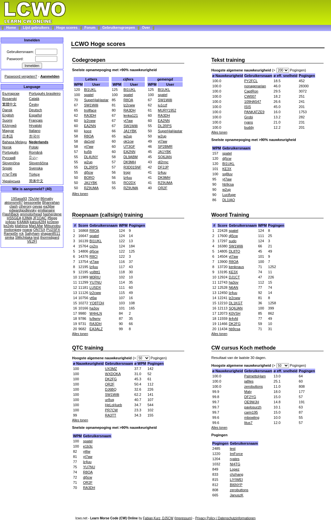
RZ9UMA (91, 188)
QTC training (87, 348)
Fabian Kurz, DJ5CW (158, 518)
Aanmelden (49, 76)
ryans (248, 122)
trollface (90, 110)
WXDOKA (113, 374)
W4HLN (96, 313)
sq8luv (227, 174)
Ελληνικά (9, 125)
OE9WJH (251, 402)
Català (34, 99)
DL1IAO (228, 200)
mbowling (251, 417)
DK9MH (129, 162)
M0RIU (95, 277)
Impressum (183, 518)
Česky (34, 104)
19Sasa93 (19, 198)
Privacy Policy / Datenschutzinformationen (225, 518)
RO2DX (129, 183)
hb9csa (228, 184)
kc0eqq (53, 222)
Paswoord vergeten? (21, 76)
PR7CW (111, 410)
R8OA (89, 136)
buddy (249, 127)
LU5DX (95, 287)
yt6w (93, 298)
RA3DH (90, 115)
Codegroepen (88, 60)
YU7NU (95, 282)
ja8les (249, 381)
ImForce (236, 454)
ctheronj (25, 206)
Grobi (248, 117)
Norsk (7, 147)
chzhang (236, 474)
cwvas (37, 206)
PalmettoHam (255, 376)
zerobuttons (253, 386)
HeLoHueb (113, 405)
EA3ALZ (96, 329)
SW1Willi (91, 105)
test (36, 237)
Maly (248, 392)
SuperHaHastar (96, 100)
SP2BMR (165, 146)
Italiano (34, 131)
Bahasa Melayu (14, 142)
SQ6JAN (165, 157)
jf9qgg (52, 218)
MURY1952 (167, 110)
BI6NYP (236, 485)
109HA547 (252, 101)
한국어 (34, 136)
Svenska (36, 168)
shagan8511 (50, 233)
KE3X (226, 169)
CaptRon (251, 91)
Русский (9, 158)
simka (9, 237)
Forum (90, 27)
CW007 (250, 96)
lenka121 (130, 115)
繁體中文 (9, 104)
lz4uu (127, 177)
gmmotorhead (31, 214)
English (8, 115)
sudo (233, 241)
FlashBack (10, 214)
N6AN (233, 287)
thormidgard (49, 237)
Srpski (7, 168)
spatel (88, 95)
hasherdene (52, 214)
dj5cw (88, 172)
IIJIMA (27, 218)
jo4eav (10, 222)
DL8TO (234, 251)
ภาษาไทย (9, 174)
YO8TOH (97, 303)
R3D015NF (132, 167)
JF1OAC (40, 218)
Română (36, 152)
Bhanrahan (50, 202)
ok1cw (128, 141)
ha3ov (94, 308)
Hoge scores (67, 27)
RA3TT (110, 415)
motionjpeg (12, 230)
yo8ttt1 (95, 272)
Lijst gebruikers (36, 27)
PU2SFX (53, 230)
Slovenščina (38, 163)
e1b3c (88, 446)
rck (21, 233)
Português (10, 152)
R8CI (94, 256)
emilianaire (46, 210)
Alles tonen (80, 194)
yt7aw (88, 146)
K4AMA (23, 222)
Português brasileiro (45, 93)
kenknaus (236, 267)
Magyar (8, 131)
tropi (126, 172)
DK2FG (235, 324)
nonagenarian (255, 86)
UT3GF (129, 146)
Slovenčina (11, 163)
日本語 (7, 136)
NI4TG (235, 464)
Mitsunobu (52, 226)
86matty (46, 198)
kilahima (21, 226)
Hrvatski (35, 125)
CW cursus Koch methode (243, 348)
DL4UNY (91, 157)
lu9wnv (95, 318)
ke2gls (9, 226)
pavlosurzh (253, 407)
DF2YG (250, 397)
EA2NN (90, 126)
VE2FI (32, 241)
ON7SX (39, 230)
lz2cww (89, 121)
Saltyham (32, 233)
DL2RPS (91, 167)
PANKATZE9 (254, 112)
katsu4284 (38, 222)
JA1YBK (90, 183)
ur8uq (109, 400)
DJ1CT (234, 277)
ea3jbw (49, 206)
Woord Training (230, 215)
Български (10, 93)
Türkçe (34, 174)
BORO (89, 177)
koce (87, 131)
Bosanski (9, 99)
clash (13, 206)
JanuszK (236, 495)
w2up (88, 162)
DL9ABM (130, 157)
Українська (11, 181)
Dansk (7, 110)
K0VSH (234, 313)
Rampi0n (11, 233)
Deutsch (35, 110)
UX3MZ (111, 369)
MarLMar (36, 226)
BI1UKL (90, 90)
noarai (27, 230)
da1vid (89, 141)
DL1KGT (236, 303)
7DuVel (33, 198)
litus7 (248, 423)
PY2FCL (251, 81)
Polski (33, 147)
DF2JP (163, 167)
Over (146, 27)
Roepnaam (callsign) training (107, 215)
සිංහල (33, 157)
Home (11, 27)
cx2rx (94, 246)
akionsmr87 (14, 202)
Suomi (7, 120)
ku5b (88, 152)
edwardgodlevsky (23, 210)
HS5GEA (14, 218)
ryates (235, 459)
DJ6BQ (110, 389)
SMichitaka (24, 237)
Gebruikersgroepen (118, 27)
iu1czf (162, 105)
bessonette (32, 202)
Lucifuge (229, 195)
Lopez (235, 469)
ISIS (247, 107)
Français (36, 120)
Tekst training (228, 60)
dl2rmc (163, 162)
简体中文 (36, 181)
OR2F (162, 188)
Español (35, 115)
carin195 (251, 412)
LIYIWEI (236, 480)
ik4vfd (233, 318)
